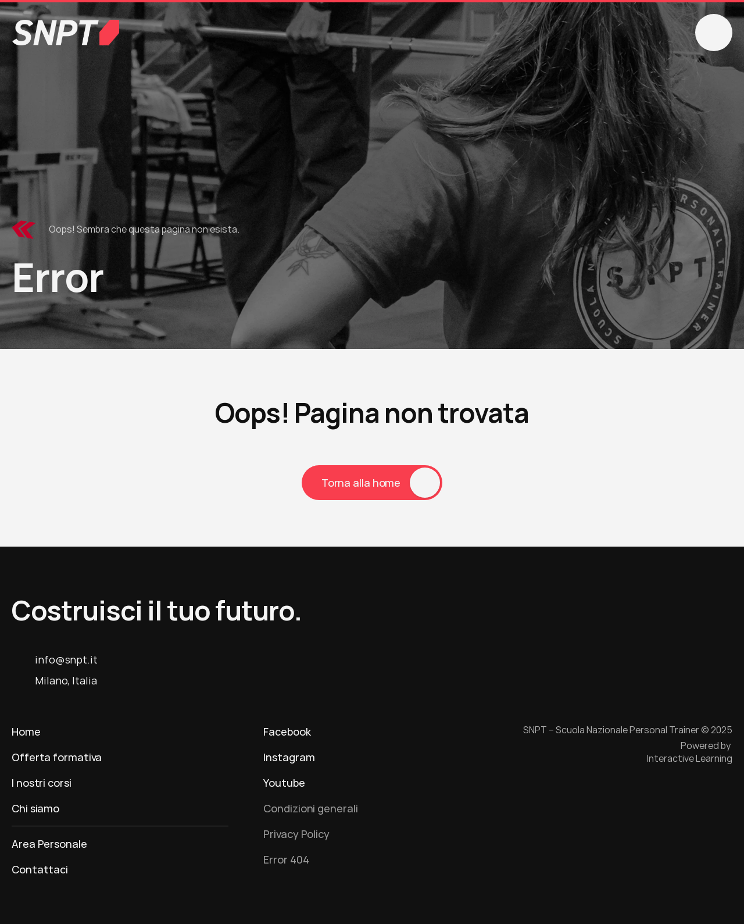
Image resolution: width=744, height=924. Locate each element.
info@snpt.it (66, 659)
